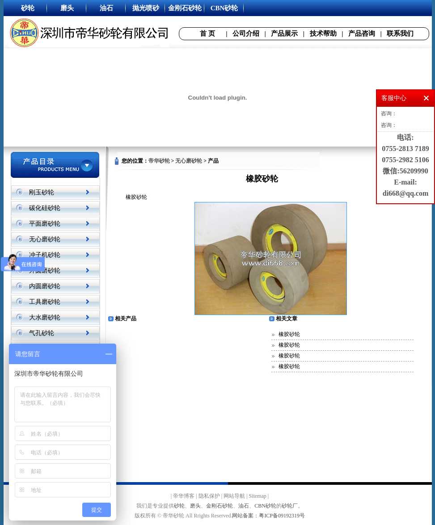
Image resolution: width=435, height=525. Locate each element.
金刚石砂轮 (219, 506)
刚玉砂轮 (41, 192)
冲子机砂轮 (44, 255)
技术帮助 (323, 33)
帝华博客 (183, 496)
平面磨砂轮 (44, 223)
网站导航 (234, 496)
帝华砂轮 (159, 161)
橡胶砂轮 (289, 334)
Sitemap (257, 496)
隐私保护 (209, 496)
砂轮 (179, 506)
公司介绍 (245, 33)
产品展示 (284, 33)
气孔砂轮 (41, 333)
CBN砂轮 (265, 506)
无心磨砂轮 (44, 239)
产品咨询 (361, 33)
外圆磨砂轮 (44, 270)
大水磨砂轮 (44, 317)
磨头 (195, 506)
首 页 (207, 33)
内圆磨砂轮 (44, 286)
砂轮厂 (290, 506)
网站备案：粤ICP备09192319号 (268, 515)
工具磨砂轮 (44, 301)
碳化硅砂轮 (44, 208)
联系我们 (400, 33)
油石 (243, 506)
